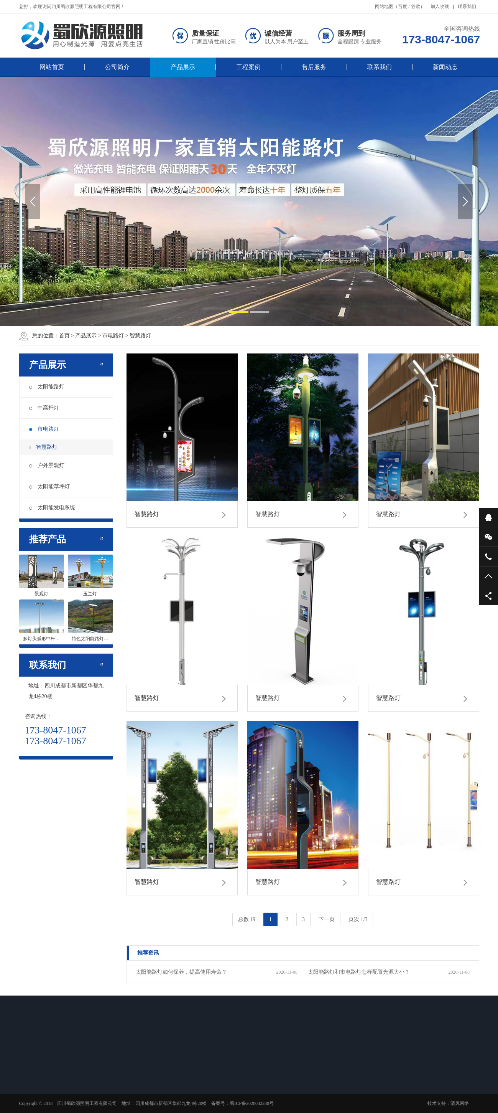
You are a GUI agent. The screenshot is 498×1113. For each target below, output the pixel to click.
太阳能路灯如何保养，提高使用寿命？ (181, 972)
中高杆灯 (44, 408)
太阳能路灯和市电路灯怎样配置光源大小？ (359, 972)
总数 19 (247, 919)
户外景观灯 (46, 465)
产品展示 (183, 67)
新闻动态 (445, 67)
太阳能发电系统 (52, 507)
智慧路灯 (140, 336)
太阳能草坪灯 (49, 486)
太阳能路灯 (46, 387)
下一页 (327, 919)
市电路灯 (113, 336)
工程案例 (248, 67)
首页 (64, 336)
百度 (402, 6)
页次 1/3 (357, 919)
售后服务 (314, 67)
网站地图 (384, 6)
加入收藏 (440, 6)
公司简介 (117, 67)
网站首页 (51, 67)
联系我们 (467, 6)
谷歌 (415, 6)
